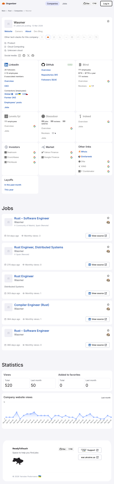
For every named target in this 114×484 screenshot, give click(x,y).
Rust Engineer (24, 276)
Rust (10, 11)
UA (16, 94)
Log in (106, 3)
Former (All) (10, 97)
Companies (52, 3)
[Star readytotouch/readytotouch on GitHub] (86, 3)
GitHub (50, 64)
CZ (23, 94)
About (28, 31)
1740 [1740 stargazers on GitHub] (94, 3)
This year (8, 190)
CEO (6, 86)
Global (7, 94)
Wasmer (19, 222)
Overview (9, 81)
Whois (84, 151)
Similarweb (86, 156)
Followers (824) (49, 80)
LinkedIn (14, 64)
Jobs (64, 3)
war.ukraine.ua (90, 457)
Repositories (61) (49, 75)
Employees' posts (13, 102)
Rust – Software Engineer (31, 218)
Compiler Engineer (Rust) (31, 305)
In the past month (12, 185)
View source (98, 236)
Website (8, 31)
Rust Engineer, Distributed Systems (38, 247)
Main (3, 11)
